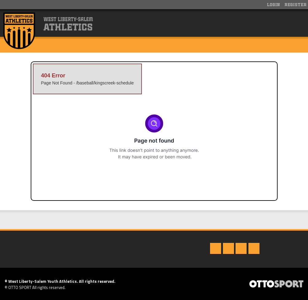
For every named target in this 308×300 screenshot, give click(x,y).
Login (273, 5)
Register (295, 5)
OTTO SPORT (19, 287)
